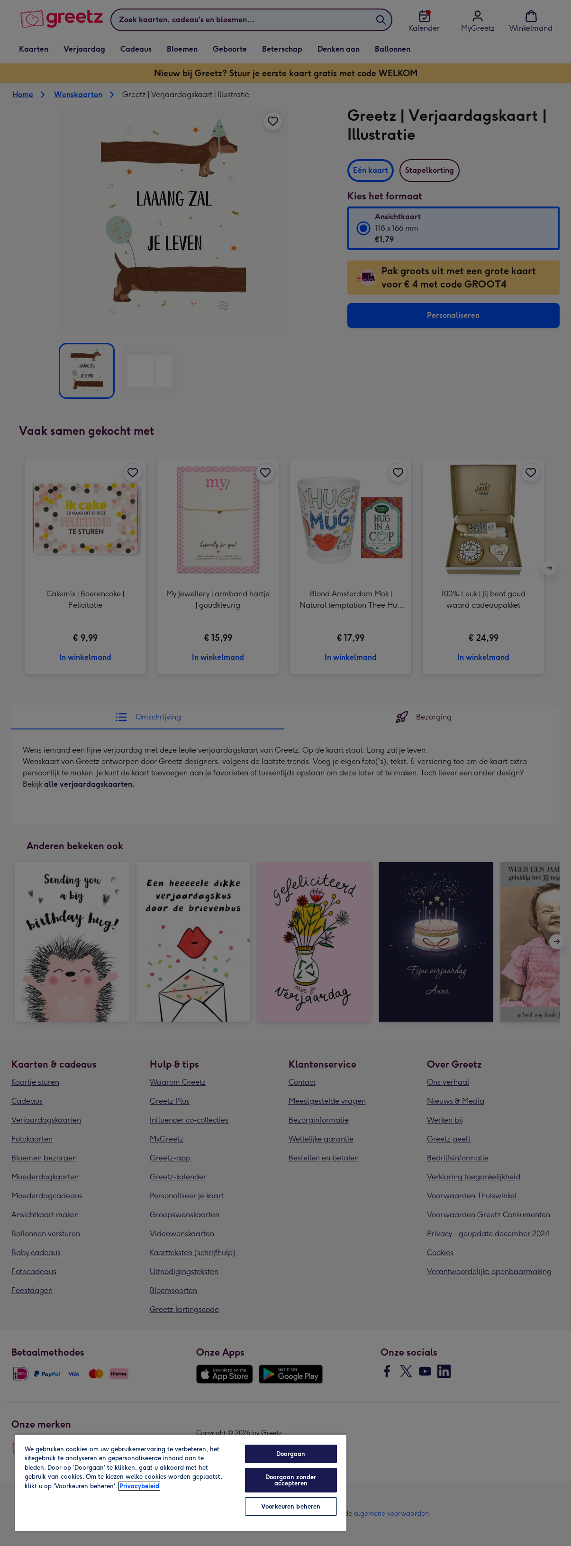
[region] (180, 1482)
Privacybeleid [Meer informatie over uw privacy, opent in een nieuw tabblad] (139, 1486)
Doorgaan (290, 1453)
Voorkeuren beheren (290, 1506)
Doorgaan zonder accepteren (290, 1480)
